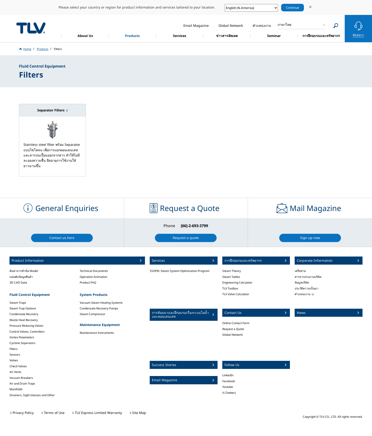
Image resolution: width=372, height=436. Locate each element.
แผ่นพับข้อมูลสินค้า (21, 277)
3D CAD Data (18, 282)
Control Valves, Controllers (27, 332)
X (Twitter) (229, 393)
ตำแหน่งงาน (302, 294)
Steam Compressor (92, 314)
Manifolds (16, 389)
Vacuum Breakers (21, 378)
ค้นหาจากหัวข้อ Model (23, 271)
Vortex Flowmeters (21, 337)
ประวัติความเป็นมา (306, 288)
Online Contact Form (235, 323)
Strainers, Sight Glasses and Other (32, 395)
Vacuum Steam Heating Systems (101, 303)
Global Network (232, 335)
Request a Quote (233, 329)
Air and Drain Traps (22, 383)
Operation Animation (93, 277)
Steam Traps (17, 303)
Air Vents (15, 372)
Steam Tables (231, 277)
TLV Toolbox (230, 288)
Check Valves (18, 366)
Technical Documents (94, 271)
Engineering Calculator (237, 282)
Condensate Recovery (23, 314)
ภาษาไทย (284, 24)
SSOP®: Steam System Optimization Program (179, 271)
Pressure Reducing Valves (26, 326)
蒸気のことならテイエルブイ (31, 27)
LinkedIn (227, 375)
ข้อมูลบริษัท (302, 282)
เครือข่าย (300, 271)
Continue (292, 7)
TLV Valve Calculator (235, 294)
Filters (13, 349)
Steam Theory (231, 271)
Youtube (227, 387)
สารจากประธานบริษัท (308, 277)
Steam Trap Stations (22, 308)
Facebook (228, 381)
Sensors (14, 355)
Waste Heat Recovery (23, 320)
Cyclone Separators (22, 343)
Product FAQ (88, 282)
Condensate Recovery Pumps (99, 308)
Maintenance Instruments (97, 333)
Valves (13, 360)
